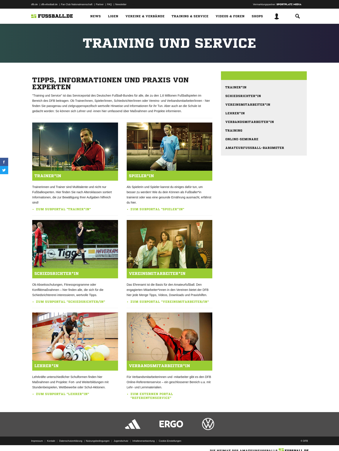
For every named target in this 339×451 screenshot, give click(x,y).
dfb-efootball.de (49, 4)
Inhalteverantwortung (144, 441)
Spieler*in (141, 176)
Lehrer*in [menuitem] (235, 113)
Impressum (37, 441)
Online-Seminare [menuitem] (241, 139)
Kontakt (51, 441)
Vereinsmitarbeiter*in (157, 273)
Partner (100, 4)
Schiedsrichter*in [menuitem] (243, 95)
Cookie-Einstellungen (170, 441)
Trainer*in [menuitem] (235, 87)
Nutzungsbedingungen (98, 441)
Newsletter (120, 4)
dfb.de (34, 4)
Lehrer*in (46, 366)
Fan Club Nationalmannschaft (76, 4)
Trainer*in (47, 176)
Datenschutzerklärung (70, 441)
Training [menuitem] (233, 130)
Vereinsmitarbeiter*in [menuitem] (247, 104)
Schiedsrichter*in (56, 273)
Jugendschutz (121, 441)
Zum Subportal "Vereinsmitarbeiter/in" (169, 301)
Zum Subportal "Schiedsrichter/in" (70, 301)
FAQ (109, 4)
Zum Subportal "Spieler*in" (157, 209)
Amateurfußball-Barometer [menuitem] (254, 147)
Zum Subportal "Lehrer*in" (62, 393)
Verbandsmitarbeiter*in (159, 366)
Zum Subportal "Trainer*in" (63, 209)
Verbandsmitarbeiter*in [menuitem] (249, 121)
